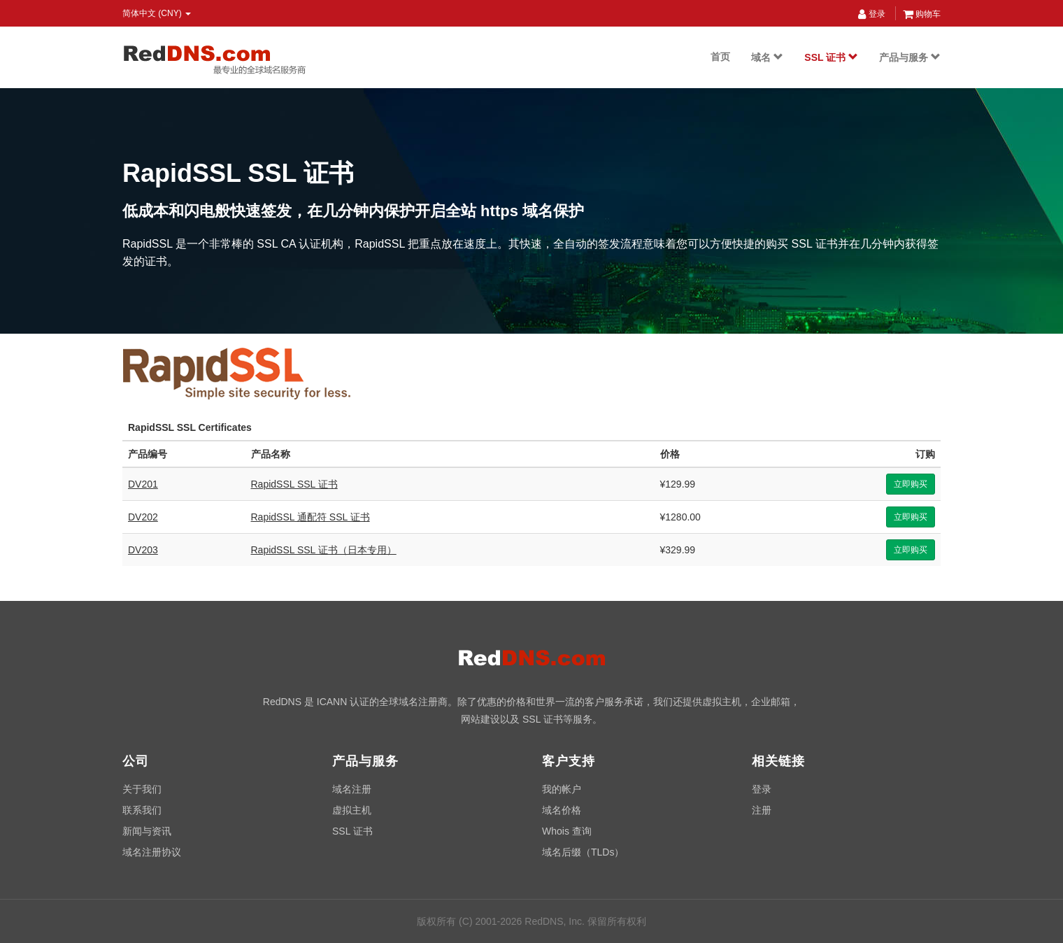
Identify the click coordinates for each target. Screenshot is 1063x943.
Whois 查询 (567, 831)
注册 (761, 810)
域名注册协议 (151, 852)
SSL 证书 (831, 57)
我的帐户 (561, 789)
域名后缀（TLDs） (583, 852)
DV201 (143, 484)
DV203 (143, 549)
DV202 (143, 517)
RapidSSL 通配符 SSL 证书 (310, 517)
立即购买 (910, 484)
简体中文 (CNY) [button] (156, 13)
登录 (871, 14)
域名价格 (561, 810)
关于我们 (142, 789)
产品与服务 (910, 57)
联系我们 (142, 810)
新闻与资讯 (146, 831)
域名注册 (351, 789)
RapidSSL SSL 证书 (294, 484)
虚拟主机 (351, 810)
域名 (767, 57)
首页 (720, 56)
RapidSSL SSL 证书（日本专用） (324, 549)
